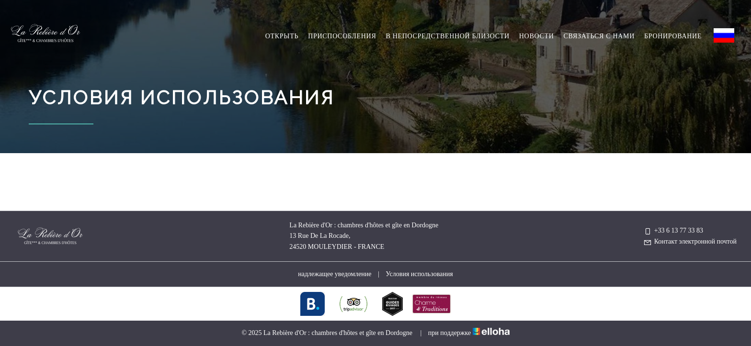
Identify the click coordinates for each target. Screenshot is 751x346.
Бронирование (673, 36)
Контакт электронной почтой (690, 241)
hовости (536, 36)
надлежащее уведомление (334, 274)
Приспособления (342, 36)
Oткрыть (282, 36)
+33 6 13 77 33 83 (673, 230)
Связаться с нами (599, 36)
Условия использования (419, 274)
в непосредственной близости (447, 36)
